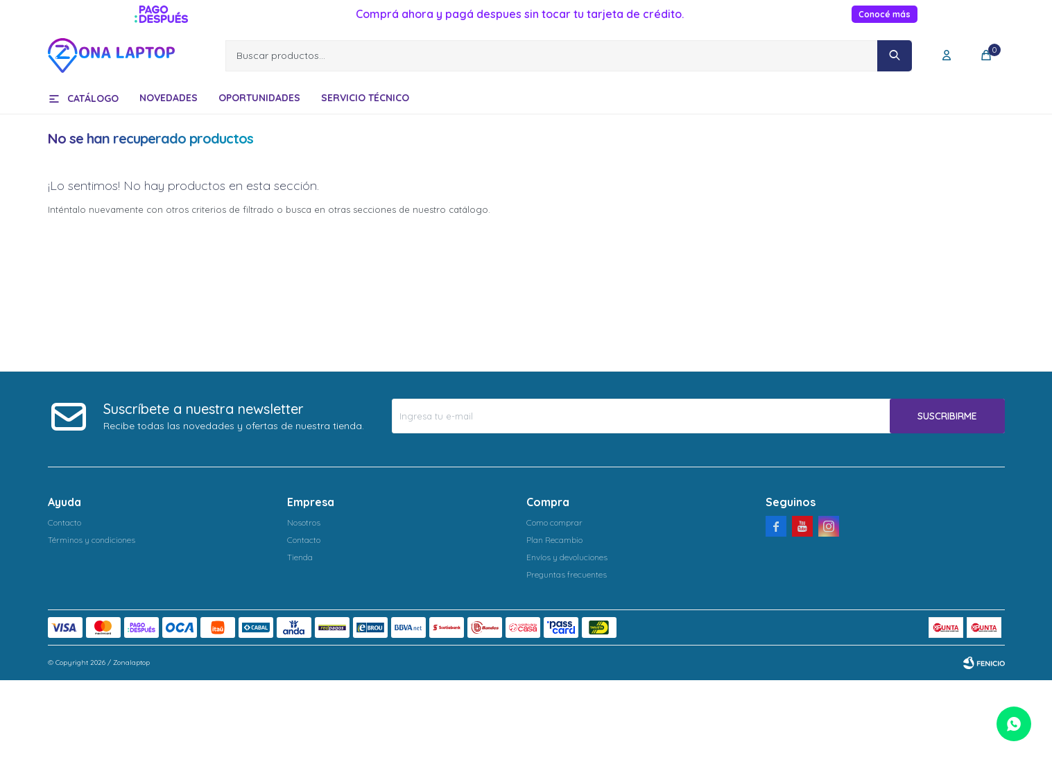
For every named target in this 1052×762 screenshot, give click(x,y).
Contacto (64, 522)
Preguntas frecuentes (566, 574)
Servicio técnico (365, 98)
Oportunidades (259, 98)
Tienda (300, 557)
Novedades (168, 98)
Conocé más (885, 14)
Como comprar (554, 522)
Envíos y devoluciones (566, 557)
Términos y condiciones (91, 540)
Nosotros (303, 522)
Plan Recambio (554, 540)
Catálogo (93, 98)
